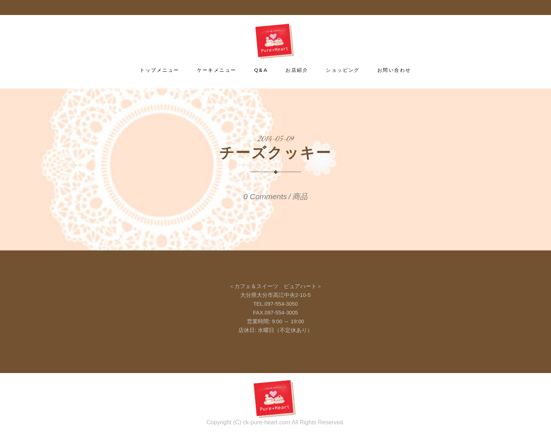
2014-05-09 (276, 139)
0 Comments (265, 196)
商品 (299, 196)
